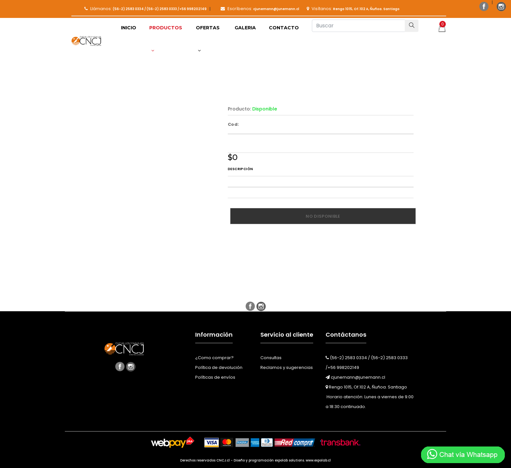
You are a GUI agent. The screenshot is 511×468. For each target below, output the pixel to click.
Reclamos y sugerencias (286, 367)
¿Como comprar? (214, 358)
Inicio (128, 28)
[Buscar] (358, 26)
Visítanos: (353, 9)
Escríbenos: (260, 9)
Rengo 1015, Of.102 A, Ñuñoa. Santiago (366, 387)
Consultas (271, 358)
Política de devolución (218, 367)
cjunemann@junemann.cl (355, 377)
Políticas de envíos (215, 377)
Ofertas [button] (208, 39)
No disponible (323, 216)
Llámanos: (145, 9)
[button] (166, 39)
